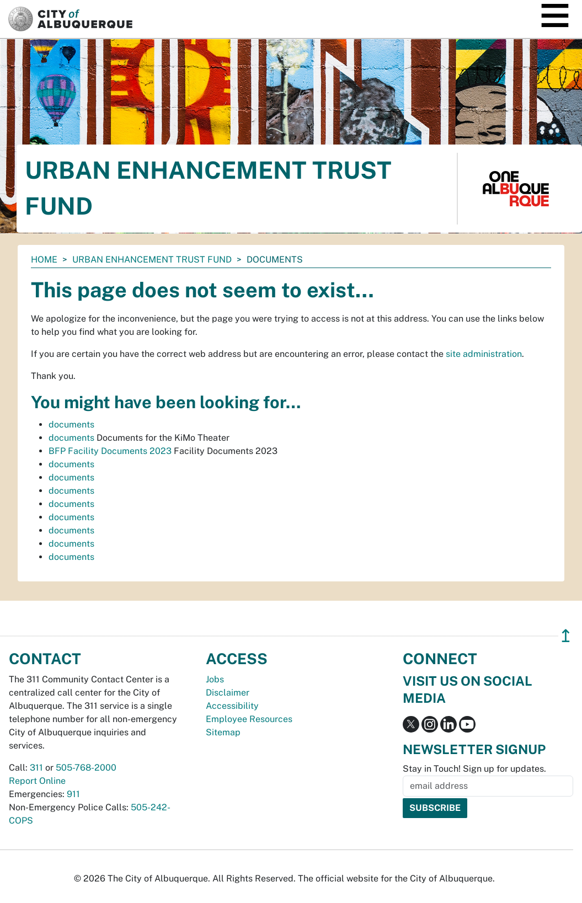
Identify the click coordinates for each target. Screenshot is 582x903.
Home (44, 259)
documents (71, 424)
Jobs (215, 679)
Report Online (37, 781)
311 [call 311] (36, 767)
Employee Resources (249, 719)
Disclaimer (227, 692)
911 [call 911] (73, 794)
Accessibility (232, 706)
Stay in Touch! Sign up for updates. (474, 768)
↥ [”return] (565, 636)
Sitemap (223, 732)
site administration (484, 354)
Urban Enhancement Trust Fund (152, 259)
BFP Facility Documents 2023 (110, 451)
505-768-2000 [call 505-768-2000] (86, 767)
